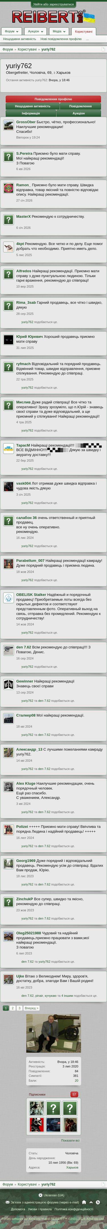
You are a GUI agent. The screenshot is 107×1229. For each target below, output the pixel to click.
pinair (39, 995)
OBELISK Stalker (31, 594)
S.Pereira (24, 153)
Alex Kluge (25, 783)
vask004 (23, 483)
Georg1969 (25, 861)
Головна (84, 1202)
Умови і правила (40, 1209)
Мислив (23, 402)
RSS (98, 1202)
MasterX (23, 216)
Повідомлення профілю (53, 99)
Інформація (31, 113)
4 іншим (67, 995)
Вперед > (31, 1008)
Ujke (20, 976)
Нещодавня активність (19, 39)
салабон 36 (26, 518)
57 (74, 1094)
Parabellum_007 (30, 560)
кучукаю (50, 995)
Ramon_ (23, 185)
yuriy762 (27, 322)
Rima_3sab (26, 302)
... (87, 39)
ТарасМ (23, 445)
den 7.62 (23, 647)
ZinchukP (24, 899)
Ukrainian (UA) (54, 1195)
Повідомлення (80, 106)
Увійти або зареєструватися (53, 4)
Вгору (91, 1202)
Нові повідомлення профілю (61, 39)
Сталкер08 (25, 715)
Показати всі (70, 1140)
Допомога (18, 1209)
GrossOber (26, 122)
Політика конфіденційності (73, 1209)
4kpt (20, 244)
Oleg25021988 (28, 933)
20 (76, 1080)
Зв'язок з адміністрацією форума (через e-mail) (45, 1202)
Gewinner (24, 681)
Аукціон (78, 113)
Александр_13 (29, 749)
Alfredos (23, 271)
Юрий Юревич (29, 336)
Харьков (72, 1167)
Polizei (22, 826)
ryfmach (23, 364)
